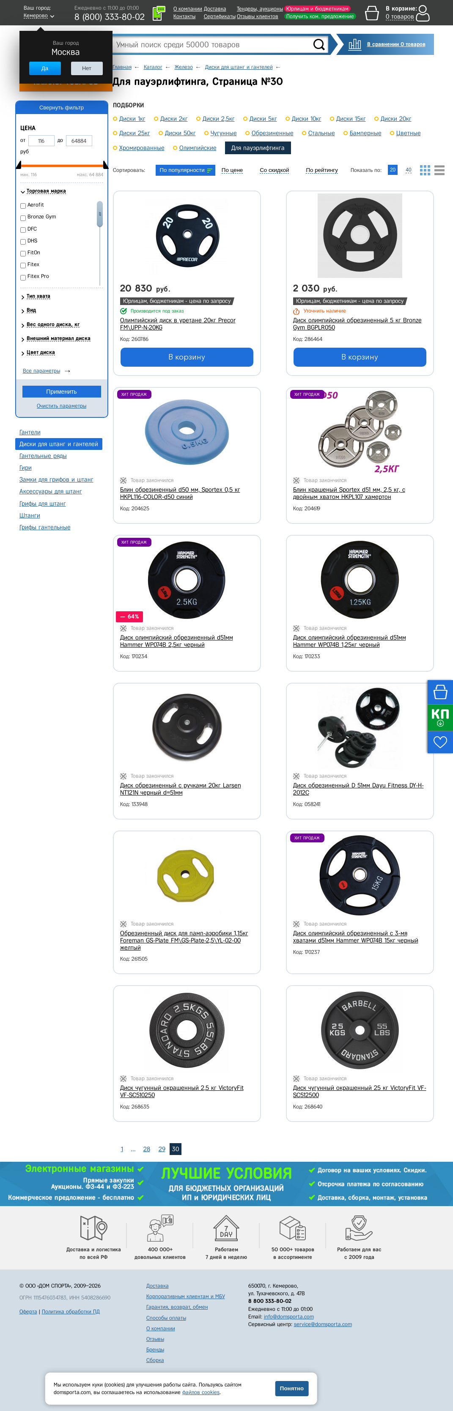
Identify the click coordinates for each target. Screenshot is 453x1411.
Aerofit (35, 204)
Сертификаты (220, 16)
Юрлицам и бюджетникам (317, 8)
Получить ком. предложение (320, 16)
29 (162, 1149)
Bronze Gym (41, 216)
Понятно (292, 1388)
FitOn (33, 252)
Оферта (28, 1311)
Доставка (215, 8)
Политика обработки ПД (71, 1311)
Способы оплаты (166, 1318)
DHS (32, 240)
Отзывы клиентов (257, 16)
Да (44, 68)
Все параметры (41, 370)
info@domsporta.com (289, 1316)
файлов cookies (201, 1392)
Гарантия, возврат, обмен (177, 1307)
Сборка (155, 1360)
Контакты (184, 16)
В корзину (186, 357)
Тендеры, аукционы (260, 8)
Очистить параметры (61, 406)
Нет (86, 68)
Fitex (33, 264)
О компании (187, 8)
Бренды (155, 1349)
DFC (32, 229)
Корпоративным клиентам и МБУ (185, 1296)
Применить (61, 391)
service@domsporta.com (323, 1324)
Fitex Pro (38, 276)
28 (146, 1149)
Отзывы (155, 1339)
